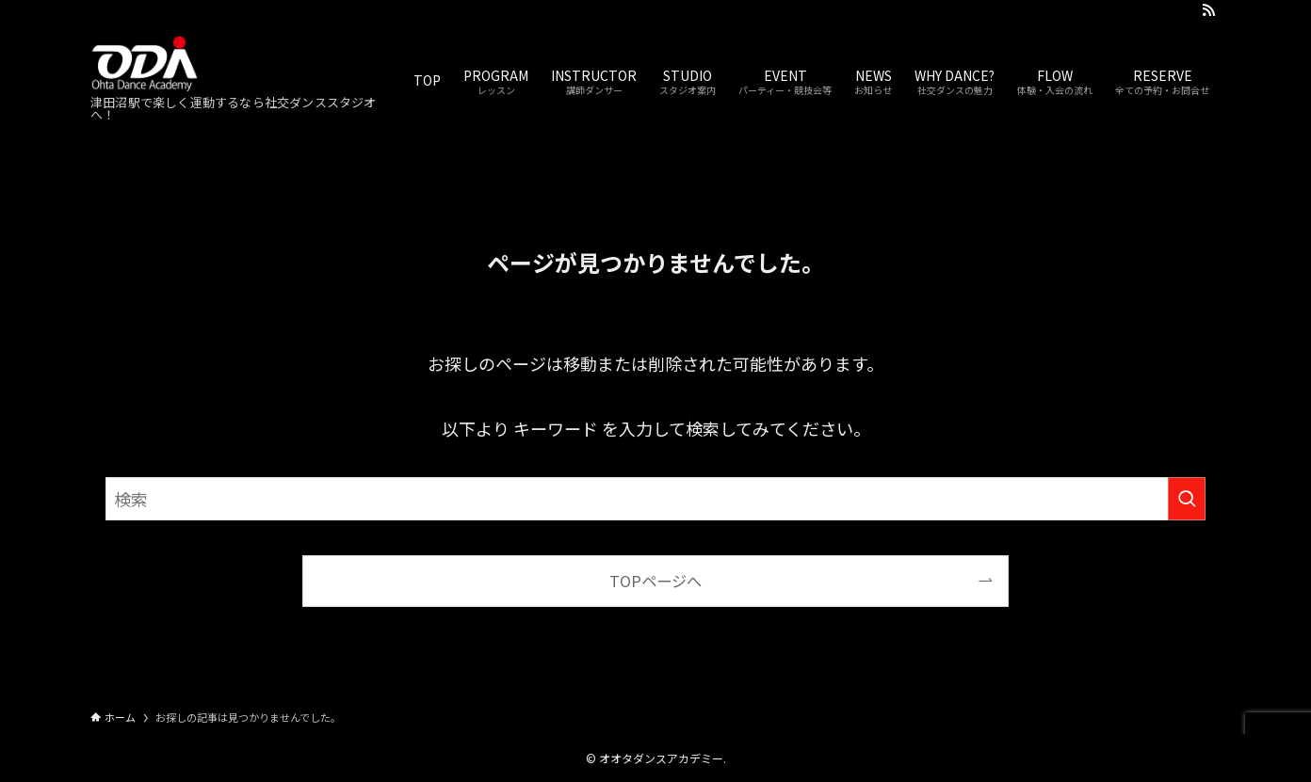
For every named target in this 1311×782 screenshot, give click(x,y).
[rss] (1208, 10)
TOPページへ (655, 580)
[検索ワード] (655, 498)
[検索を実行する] (1187, 498)
